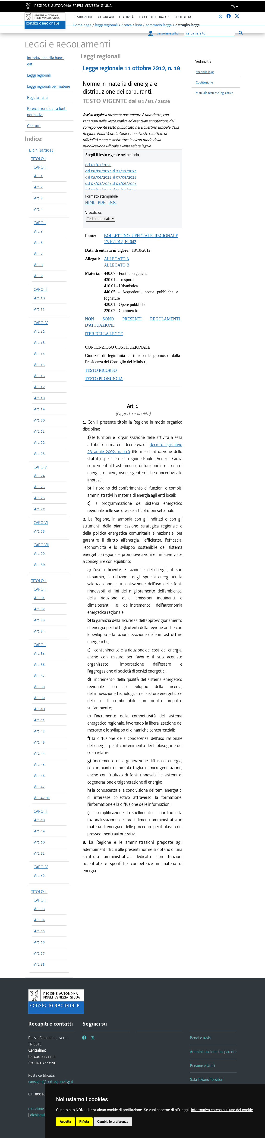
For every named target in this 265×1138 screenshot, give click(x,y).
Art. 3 (38, 198)
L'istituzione (84, 17)
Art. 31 (39, 597)
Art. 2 (38, 186)
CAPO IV (41, 322)
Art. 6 (38, 242)
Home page (82, 25)
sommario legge (159, 25)
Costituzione (204, 82)
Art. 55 (39, 930)
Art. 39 (39, 697)
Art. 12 (39, 331)
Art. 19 (39, 409)
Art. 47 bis (42, 797)
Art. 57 (39, 953)
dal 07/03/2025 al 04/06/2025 (110, 183)
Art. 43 (39, 742)
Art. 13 (39, 342)
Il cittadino (184, 17)
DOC (112, 202)
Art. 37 (39, 675)
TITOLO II (39, 580)
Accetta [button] (65, 1121)
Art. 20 (39, 420)
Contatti (34, 125)
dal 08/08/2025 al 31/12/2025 (110, 171)
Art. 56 (39, 942)
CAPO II (40, 222)
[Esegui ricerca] (241, 33)
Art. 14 (39, 353)
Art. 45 (39, 764)
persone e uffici (163, 33)
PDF (101, 202)
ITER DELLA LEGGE (104, 334)
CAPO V (40, 467)
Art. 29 (39, 553)
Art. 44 (39, 753)
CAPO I (39, 167)
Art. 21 (39, 431)
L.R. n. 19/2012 (41, 150)
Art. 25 (39, 486)
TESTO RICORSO (101, 370)
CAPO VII (41, 544)
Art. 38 (39, 686)
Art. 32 (39, 608)
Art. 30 (39, 564)
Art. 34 (39, 631)
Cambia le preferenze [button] (112, 1121)
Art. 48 (39, 819)
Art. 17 (39, 386)
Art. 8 (38, 264)
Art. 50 (39, 842)
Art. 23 (39, 453)
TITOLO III (39, 891)
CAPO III (40, 289)
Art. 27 (39, 509)
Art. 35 (39, 653)
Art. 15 (39, 364)
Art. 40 (39, 708)
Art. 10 (39, 298)
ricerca (126, 25)
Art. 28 (39, 531)
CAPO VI (41, 522)
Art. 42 (39, 731)
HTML (90, 202)
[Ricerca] (209, 33)
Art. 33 (39, 620)
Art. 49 (39, 831)
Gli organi (106, 17)
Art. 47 (39, 786)
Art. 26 (39, 497)
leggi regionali (106, 25)
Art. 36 (39, 664)
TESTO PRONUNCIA (104, 378)
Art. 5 (38, 231)
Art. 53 (39, 908)
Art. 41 (39, 719)
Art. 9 (38, 275)
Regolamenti (37, 97)
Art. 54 (39, 919)
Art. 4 (38, 209)
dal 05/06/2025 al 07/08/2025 (110, 177)
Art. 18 (39, 397)
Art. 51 (39, 853)
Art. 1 (38, 175)
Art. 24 (39, 475)
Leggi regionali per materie (48, 86)
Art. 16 (39, 375)
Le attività (126, 17)
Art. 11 (39, 309)
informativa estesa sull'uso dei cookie (222, 1110)
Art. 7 (38, 253)
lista (138, 25)
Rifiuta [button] (84, 1121)
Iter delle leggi (205, 72)
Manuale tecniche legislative (214, 93)
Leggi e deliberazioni (154, 17)
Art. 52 (39, 875)
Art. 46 (39, 775)
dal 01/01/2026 (98, 164)
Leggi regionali (39, 75)
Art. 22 (39, 442)
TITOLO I (38, 158)
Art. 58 (39, 964)
